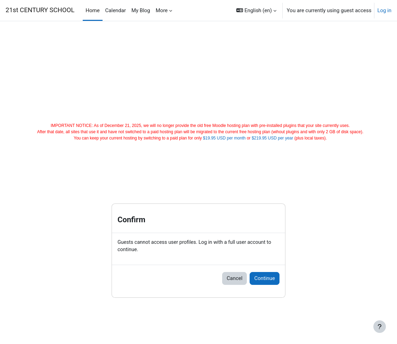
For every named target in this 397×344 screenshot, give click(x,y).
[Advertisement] (198, 70)
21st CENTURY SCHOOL (40, 10)
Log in (384, 10)
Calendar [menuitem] (115, 10)
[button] (256, 10)
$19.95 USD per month (224, 138)
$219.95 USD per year (272, 138)
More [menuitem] (162, 10)
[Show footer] (379, 326)
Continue (264, 278)
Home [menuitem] (92, 10)
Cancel (235, 278)
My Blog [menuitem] (140, 10)
